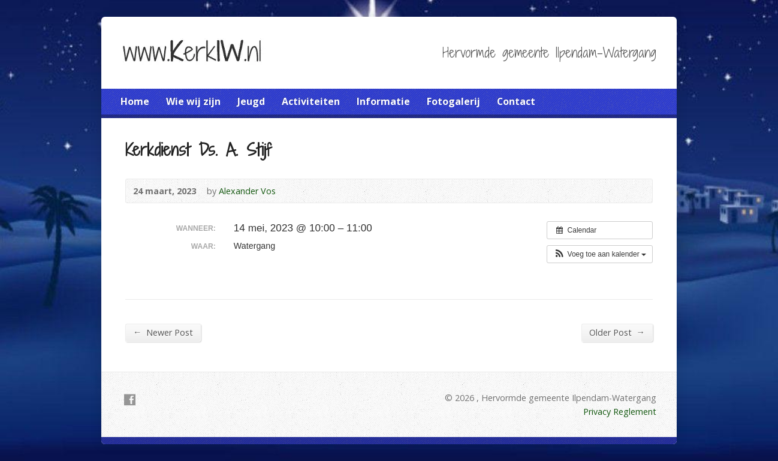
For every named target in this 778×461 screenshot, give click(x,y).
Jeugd (251, 101)
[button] (599, 254)
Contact (516, 101)
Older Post (617, 332)
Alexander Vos (247, 191)
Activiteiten (311, 101)
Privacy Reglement (619, 411)
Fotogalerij (453, 101)
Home (134, 101)
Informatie (383, 101)
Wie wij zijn (193, 101)
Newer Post (163, 332)
